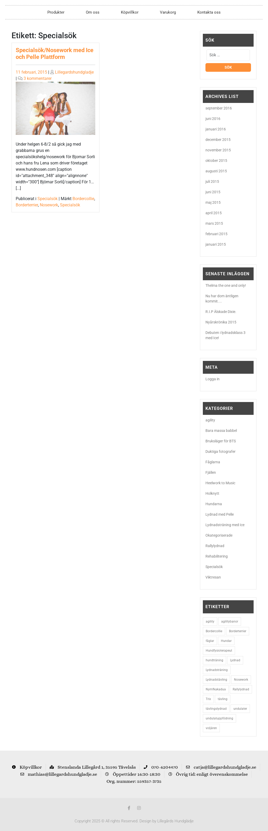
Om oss (92, 12)
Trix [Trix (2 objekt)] (208, 699)
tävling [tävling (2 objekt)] (222, 699)
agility (210, 420)
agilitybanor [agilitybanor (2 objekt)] (229, 621)
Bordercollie (83, 198)
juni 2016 (212, 119)
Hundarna (213, 504)
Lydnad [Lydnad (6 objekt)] (235, 660)
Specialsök (47, 198)
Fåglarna (212, 462)
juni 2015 (212, 192)
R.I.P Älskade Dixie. (220, 312)
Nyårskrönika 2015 (220, 322)
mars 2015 (214, 223)
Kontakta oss (209, 12)
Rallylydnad (214, 546)
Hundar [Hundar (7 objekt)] (226, 641)
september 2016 (218, 108)
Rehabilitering (216, 556)
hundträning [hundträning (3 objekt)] (214, 660)
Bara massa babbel (221, 430)
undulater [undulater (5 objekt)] (240, 709)
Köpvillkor (129, 12)
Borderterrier (27, 204)
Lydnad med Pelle (219, 514)
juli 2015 (212, 181)
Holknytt (212, 493)
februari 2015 (216, 234)
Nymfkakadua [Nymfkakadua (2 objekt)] (216, 689)
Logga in (212, 379)
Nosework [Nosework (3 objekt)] (241, 679)
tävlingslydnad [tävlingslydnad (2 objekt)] (216, 709)
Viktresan (213, 577)
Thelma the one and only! (225, 285)
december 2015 (218, 139)
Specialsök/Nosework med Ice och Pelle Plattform (54, 53)
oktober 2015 (216, 160)
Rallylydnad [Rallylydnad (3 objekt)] (241, 689)
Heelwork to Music (220, 483)
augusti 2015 (216, 171)
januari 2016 (215, 129)
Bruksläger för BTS (220, 441)
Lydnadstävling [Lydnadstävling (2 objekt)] (216, 679)
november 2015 (218, 150)
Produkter (55, 12)
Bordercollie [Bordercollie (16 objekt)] (214, 631)
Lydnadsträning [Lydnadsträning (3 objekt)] (217, 670)
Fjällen (210, 472)
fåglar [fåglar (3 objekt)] (210, 641)
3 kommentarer (38, 78)
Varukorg (168, 12)
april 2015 (213, 213)
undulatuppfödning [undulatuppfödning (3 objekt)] (219, 718)
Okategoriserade (218, 535)
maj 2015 (213, 202)
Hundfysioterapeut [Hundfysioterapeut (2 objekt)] (219, 650)
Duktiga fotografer (220, 451)
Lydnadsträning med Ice (224, 525)
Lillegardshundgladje (74, 72)
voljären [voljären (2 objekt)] (211, 728)
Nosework (49, 204)
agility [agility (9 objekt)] (210, 621)
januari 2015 (215, 244)
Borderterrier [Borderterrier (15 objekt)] (237, 631)
